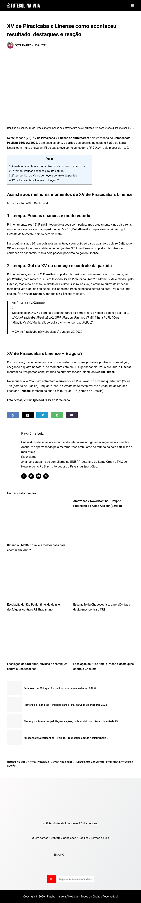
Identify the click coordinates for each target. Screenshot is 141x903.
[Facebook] (13, 415)
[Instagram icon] (41, 476)
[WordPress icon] (48, 476)
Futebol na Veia (16, 762)
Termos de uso (100, 838)
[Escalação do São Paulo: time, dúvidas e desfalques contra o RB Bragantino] (37, 578)
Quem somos (40, 838)
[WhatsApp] (57, 415)
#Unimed (79, 317)
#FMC (90, 317)
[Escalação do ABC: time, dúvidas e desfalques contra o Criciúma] (103, 638)
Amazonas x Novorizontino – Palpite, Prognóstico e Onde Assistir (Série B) (66, 737)
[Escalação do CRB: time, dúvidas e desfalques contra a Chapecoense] (37, 638)
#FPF (58, 317)
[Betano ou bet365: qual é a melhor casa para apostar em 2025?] (37, 519)
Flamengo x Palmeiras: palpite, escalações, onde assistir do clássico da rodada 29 (71, 721)
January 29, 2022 (71, 331)
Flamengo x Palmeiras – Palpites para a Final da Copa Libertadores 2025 (65, 704)
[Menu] (132, 5)
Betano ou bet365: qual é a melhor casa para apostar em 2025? (60, 688)
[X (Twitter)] (28, 415)
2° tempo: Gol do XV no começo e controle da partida (43, 175)
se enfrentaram (79, 138)
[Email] (72, 415)
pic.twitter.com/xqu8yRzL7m (76, 322)
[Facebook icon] (26, 476)
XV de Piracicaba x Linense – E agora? (34, 180)
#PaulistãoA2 (45, 317)
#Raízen (67, 317)
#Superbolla (49, 322)
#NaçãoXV (19, 322)
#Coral (116, 317)
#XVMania (34, 322)
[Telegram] (42, 415)
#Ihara (99, 317)
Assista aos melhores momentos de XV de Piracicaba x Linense (49, 166)
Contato (56, 838)
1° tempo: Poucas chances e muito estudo (36, 171)
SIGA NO (60, 854)
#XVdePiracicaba (24, 317)
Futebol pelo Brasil (39, 762)
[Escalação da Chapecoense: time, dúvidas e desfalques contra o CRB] (103, 578)
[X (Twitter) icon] (34, 476)
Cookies (83, 838)
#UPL (107, 317)
